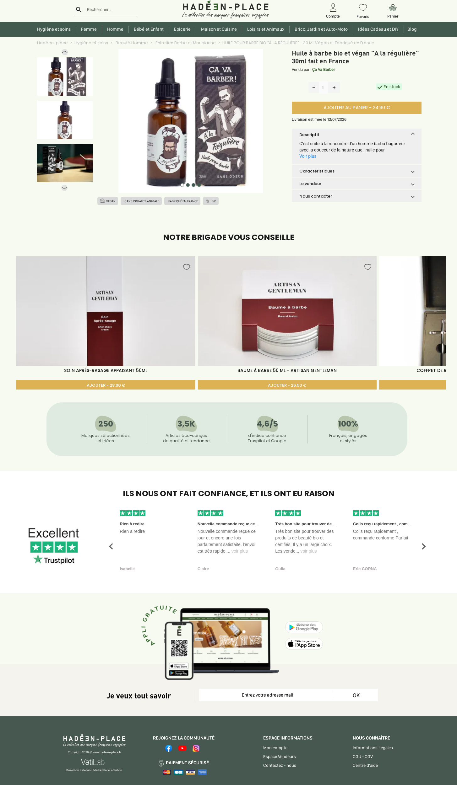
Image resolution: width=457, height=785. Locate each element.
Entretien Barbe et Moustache (185, 43)
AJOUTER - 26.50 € (287, 385)
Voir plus (307, 156)
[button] (65, 53)
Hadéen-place (52, 43)
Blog (411, 29)
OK (356, 695)
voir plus (239, 551)
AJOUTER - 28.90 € (106, 385)
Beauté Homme (131, 43)
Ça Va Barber (323, 69)
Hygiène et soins (91, 43)
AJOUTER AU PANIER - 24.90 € (357, 107)
